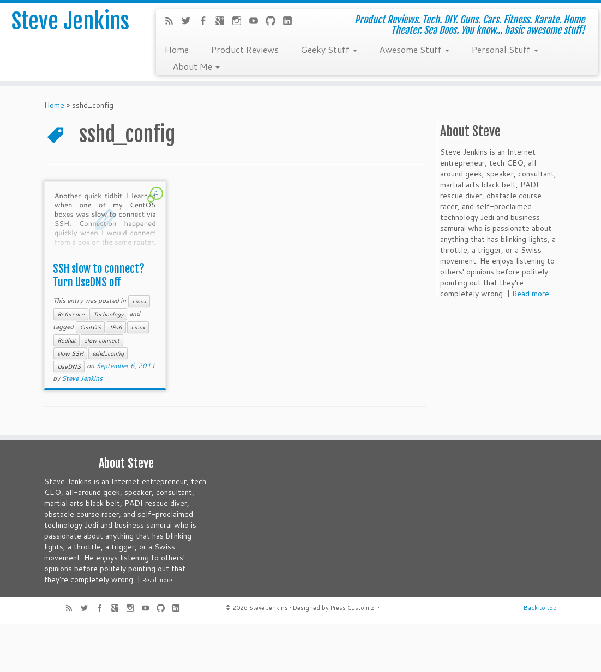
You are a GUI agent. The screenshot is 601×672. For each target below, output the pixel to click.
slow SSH (70, 353)
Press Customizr (353, 607)
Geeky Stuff (328, 49)
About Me (196, 65)
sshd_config (108, 353)
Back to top (540, 607)
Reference (71, 314)
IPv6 (116, 327)
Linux (139, 301)
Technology (108, 314)
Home (176, 49)
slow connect (102, 340)
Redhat (66, 340)
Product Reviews (245, 49)
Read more (530, 293)
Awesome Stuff (414, 49)
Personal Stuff (504, 49)
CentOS (90, 327)
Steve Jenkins (70, 21)
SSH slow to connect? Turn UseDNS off (99, 275)
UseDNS (69, 366)
